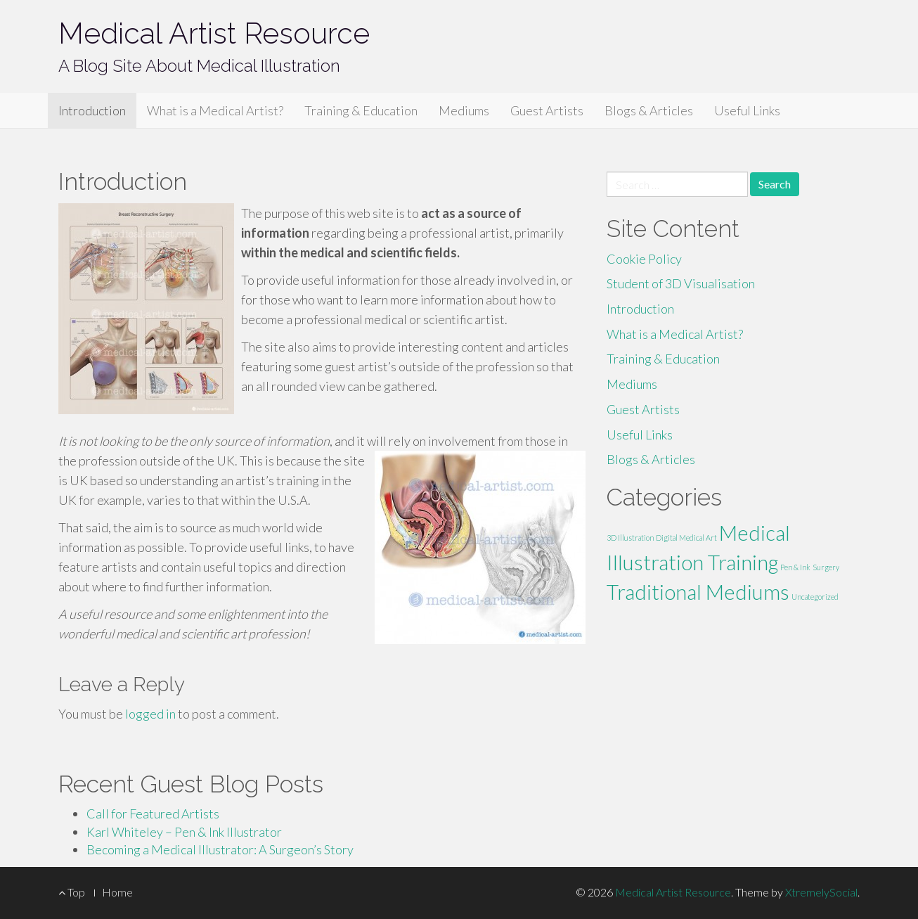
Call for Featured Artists (152, 813)
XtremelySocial (821, 892)
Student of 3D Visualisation (681, 283)
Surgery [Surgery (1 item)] (826, 567)
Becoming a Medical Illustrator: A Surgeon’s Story (220, 849)
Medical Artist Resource (214, 33)
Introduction (92, 110)
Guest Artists (546, 110)
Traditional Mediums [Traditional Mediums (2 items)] (698, 591)
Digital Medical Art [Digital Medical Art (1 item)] (686, 537)
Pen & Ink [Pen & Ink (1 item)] (795, 567)
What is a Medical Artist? (215, 110)
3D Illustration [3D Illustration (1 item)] (630, 537)
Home (117, 892)
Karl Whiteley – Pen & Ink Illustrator (184, 832)
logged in (150, 713)
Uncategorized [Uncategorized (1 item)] (815, 596)
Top (71, 892)
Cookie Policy (644, 258)
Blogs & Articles (649, 110)
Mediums (464, 110)
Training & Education (361, 110)
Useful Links (747, 110)
